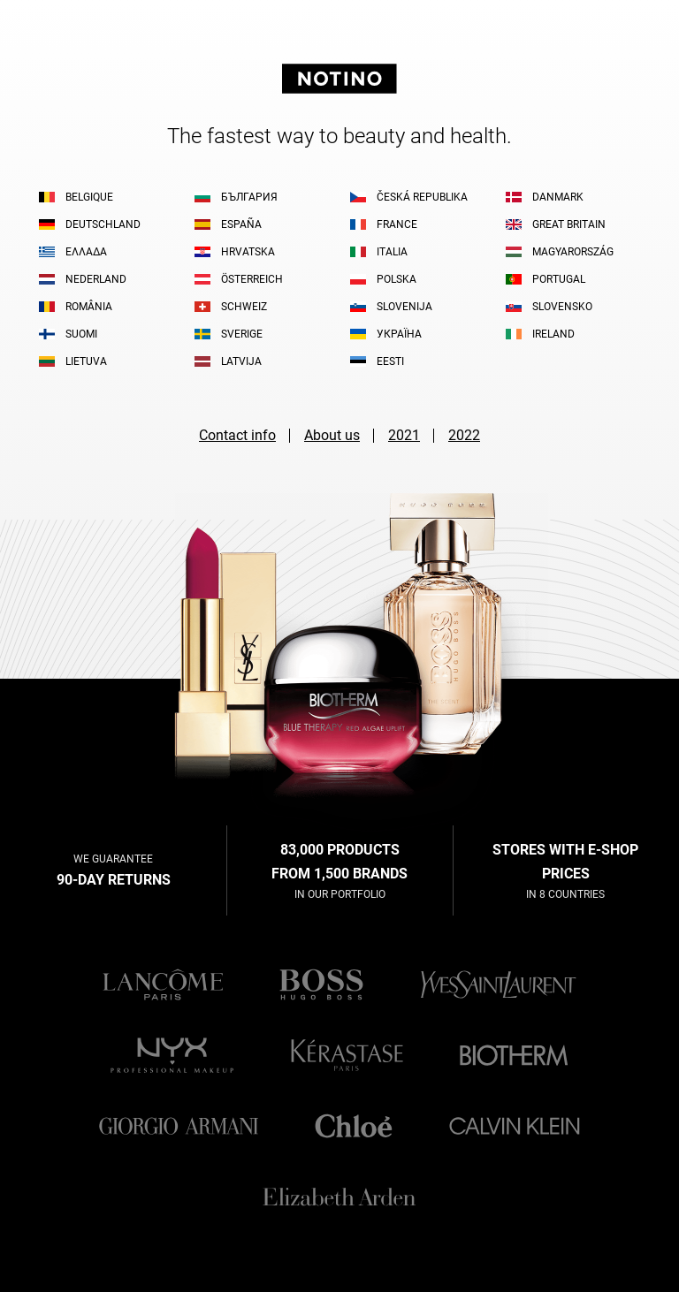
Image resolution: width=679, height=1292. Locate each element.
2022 (464, 435)
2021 (404, 435)
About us (332, 435)
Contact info (237, 435)
